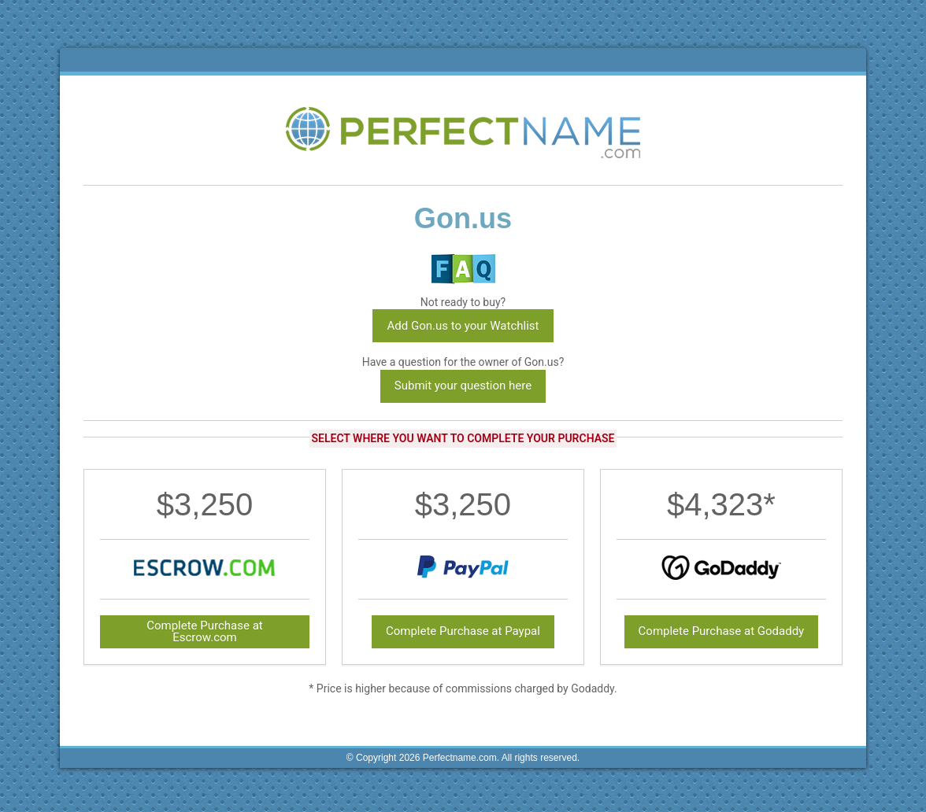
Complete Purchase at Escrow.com (204, 631)
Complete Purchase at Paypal (463, 631)
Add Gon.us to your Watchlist (463, 326)
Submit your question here (463, 385)
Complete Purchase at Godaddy (722, 631)
